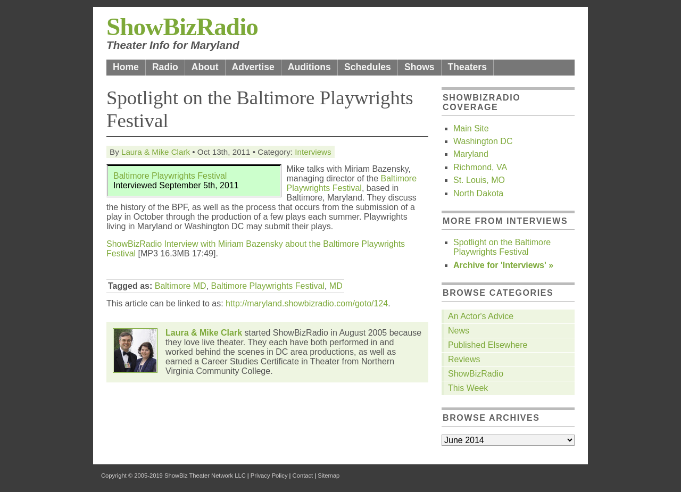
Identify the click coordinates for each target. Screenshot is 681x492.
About (205, 67)
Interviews (313, 151)
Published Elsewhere (487, 344)
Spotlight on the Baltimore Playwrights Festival (502, 247)
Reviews (464, 359)
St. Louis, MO (479, 180)
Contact (303, 475)
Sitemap (328, 475)
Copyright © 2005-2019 (132, 475)
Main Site (471, 128)
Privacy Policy (269, 475)
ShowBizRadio (182, 26)
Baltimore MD (180, 285)
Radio (165, 67)
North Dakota (478, 193)
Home (126, 67)
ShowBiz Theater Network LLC (205, 475)
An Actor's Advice (480, 316)
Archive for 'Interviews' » (503, 265)
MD (336, 285)
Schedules (367, 67)
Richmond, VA (480, 167)
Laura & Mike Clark (155, 151)
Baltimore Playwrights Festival (170, 175)
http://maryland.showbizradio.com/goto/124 (307, 303)
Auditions (309, 67)
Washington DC (482, 141)
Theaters (467, 67)
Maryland (470, 154)
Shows (419, 67)
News (458, 330)
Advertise (253, 67)
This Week (468, 388)
